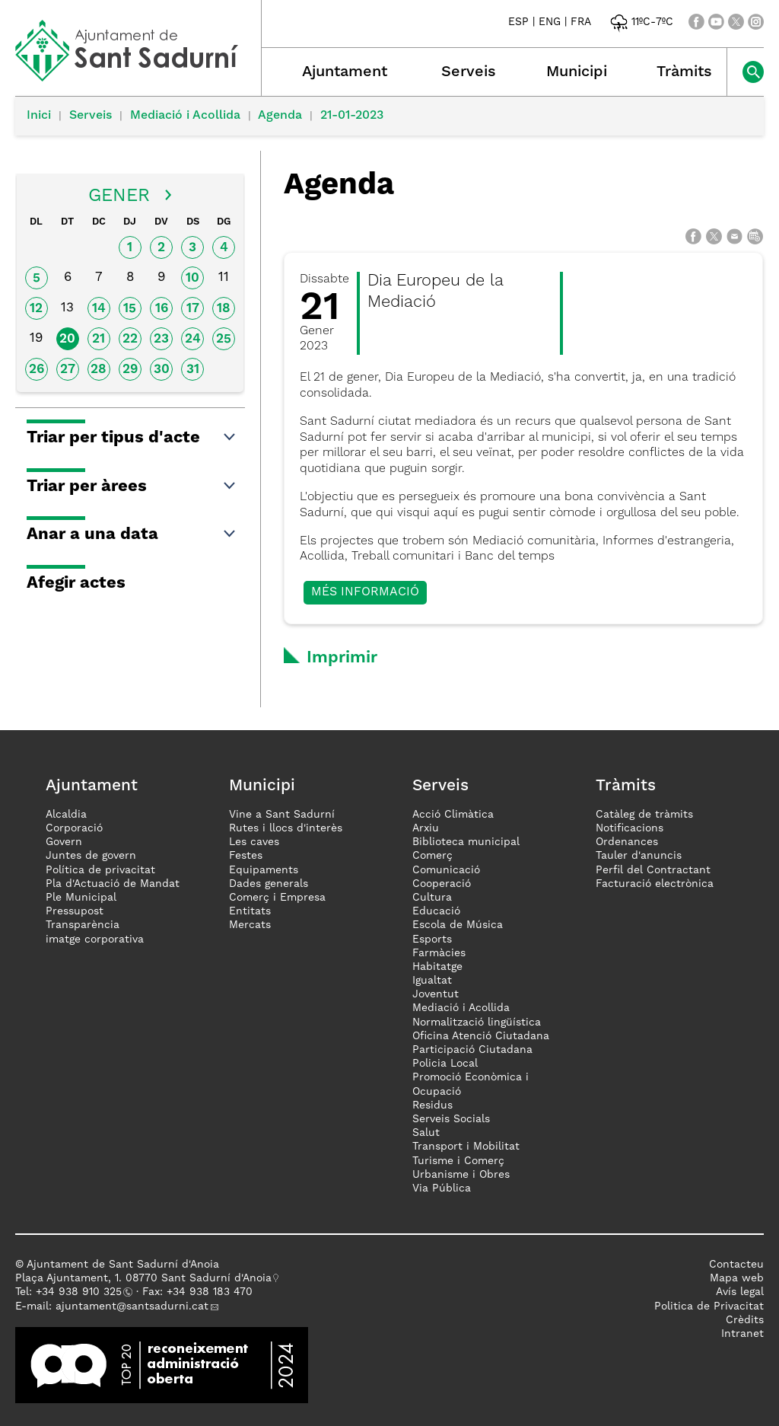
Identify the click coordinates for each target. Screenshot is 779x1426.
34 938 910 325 (82, 1292)
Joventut (435, 994)
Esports (432, 939)
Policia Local (445, 1063)
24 (193, 339)
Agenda (280, 116)
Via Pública (441, 1188)
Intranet (742, 1334)
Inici (39, 116)
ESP (518, 22)
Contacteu (736, 1264)
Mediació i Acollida (185, 116)
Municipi (576, 72)
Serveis (468, 72)
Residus (432, 1105)
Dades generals (268, 884)
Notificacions (629, 828)
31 (192, 369)
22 (130, 339)
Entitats (250, 911)
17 (192, 308)
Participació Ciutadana (472, 1050)
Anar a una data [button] (132, 534)
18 (224, 308)
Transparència (82, 925)
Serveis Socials (451, 1119)
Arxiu (425, 828)
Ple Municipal (81, 897)
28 (99, 369)
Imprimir (342, 657)
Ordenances (627, 842)
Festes (245, 855)
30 (162, 369)
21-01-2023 (351, 116)
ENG (550, 22)
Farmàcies (439, 953)
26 (36, 369)
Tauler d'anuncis (639, 855)
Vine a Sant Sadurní (282, 814)
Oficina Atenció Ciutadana (480, 1036)
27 (67, 369)
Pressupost (74, 911)
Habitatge (437, 967)
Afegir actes (76, 583)
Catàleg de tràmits (644, 814)
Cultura (432, 897)
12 (36, 308)
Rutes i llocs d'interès (285, 828)
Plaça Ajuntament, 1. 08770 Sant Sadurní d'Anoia (143, 1278)
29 (130, 369)
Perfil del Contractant (653, 870)
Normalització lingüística (476, 1022)
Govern (64, 842)
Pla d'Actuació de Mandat (113, 884)
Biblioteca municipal (466, 842)
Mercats (250, 925)
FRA (581, 22)
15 (129, 308)
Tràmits (684, 72)
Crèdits (745, 1320)
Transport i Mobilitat (466, 1146)
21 (98, 339)
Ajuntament (344, 72)
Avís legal (740, 1292)
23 (161, 339)
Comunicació (446, 870)
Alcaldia (66, 814)
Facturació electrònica (655, 884)
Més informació (365, 592)
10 (192, 278)
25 (223, 339)
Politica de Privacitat (709, 1306)
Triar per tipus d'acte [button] (132, 437)
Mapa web (737, 1278)
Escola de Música (457, 925)
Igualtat (432, 980)
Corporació (74, 828)
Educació (436, 911)
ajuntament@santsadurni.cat (132, 1306)
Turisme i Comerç (458, 1161)
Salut (426, 1133)
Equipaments (263, 870)
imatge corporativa (95, 939)
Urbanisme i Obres (461, 1174)
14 (99, 308)
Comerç (432, 855)
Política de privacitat (100, 870)
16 (161, 308)
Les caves (254, 842)
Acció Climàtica (453, 814)
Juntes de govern (91, 855)
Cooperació (441, 884)
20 (67, 339)
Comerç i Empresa (277, 897)
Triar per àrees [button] (132, 486)
